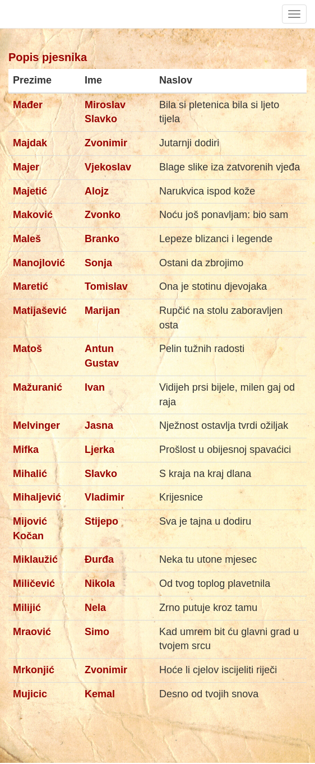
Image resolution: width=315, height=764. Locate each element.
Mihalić (30, 473)
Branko (102, 238)
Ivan (95, 387)
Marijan (102, 310)
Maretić (30, 286)
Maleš (27, 238)
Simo (97, 631)
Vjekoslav (108, 167)
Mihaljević (37, 497)
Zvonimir (106, 143)
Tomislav (106, 286)
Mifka (26, 449)
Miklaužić (35, 559)
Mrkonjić (33, 669)
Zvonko (103, 214)
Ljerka (99, 449)
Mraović (32, 631)
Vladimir (104, 497)
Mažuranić (37, 387)
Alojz (97, 191)
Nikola (100, 583)
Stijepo (101, 521)
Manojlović (39, 262)
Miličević (34, 583)
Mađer (28, 104)
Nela (95, 607)
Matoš (27, 348)
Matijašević (40, 310)
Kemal (100, 694)
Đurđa (99, 559)
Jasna (99, 425)
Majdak (30, 143)
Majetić (30, 191)
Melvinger (36, 425)
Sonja (98, 262)
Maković (33, 214)
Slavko (101, 473)
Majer (26, 167)
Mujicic (30, 694)
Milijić (27, 607)
